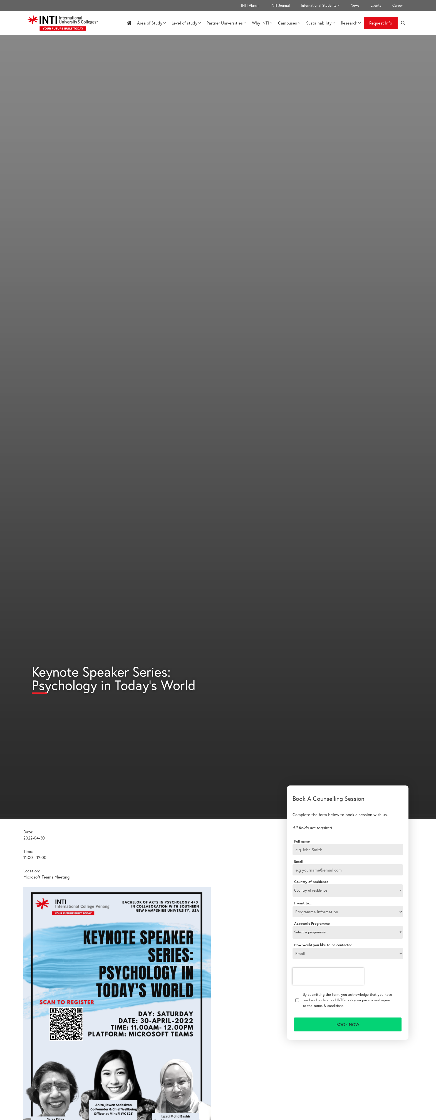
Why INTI (262, 23)
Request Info (380, 23)
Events (376, 5)
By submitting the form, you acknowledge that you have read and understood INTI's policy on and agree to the (347, 1000)
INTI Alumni (250, 5)
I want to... (302, 903)
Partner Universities (226, 23)
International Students (323, 5)
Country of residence (311, 882)
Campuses (289, 23)
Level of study (186, 23)
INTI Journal (280, 5)
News (355, 5)
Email (298, 861)
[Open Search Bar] (403, 23)
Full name (302, 841)
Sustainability (320, 23)
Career (397, 5)
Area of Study (151, 23)
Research (351, 23)
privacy (367, 999)
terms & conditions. (329, 1005)
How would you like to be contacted (323, 945)
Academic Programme (312, 923)
